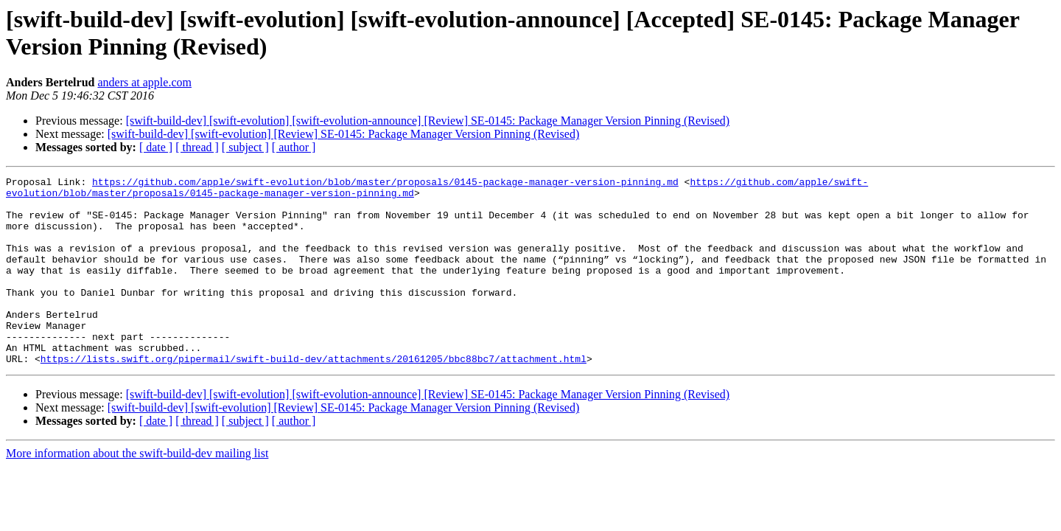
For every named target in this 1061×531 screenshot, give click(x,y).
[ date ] (155, 147)
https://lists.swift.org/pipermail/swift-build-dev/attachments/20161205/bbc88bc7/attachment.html (313, 396)
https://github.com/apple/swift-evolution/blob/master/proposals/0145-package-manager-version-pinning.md (385, 183)
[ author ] (294, 147)
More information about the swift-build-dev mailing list (137, 491)
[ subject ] (245, 147)
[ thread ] (197, 147)
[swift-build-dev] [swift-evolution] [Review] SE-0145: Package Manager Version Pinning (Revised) (343, 134)
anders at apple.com (144, 82)
